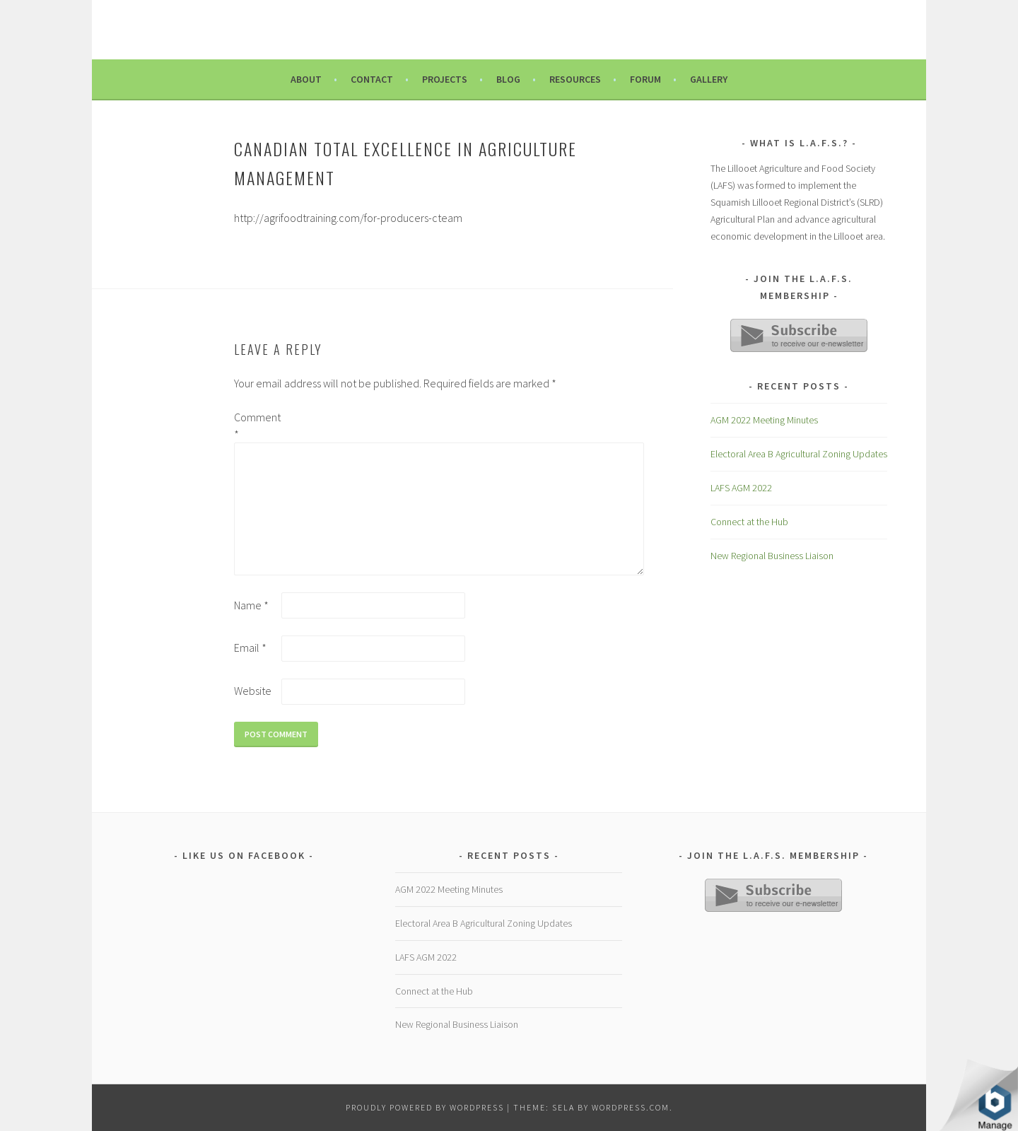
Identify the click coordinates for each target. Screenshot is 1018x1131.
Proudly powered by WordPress (425, 1107)
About (306, 79)
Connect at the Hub (749, 521)
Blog (508, 79)
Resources (575, 79)
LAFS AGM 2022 (741, 487)
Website (252, 691)
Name (251, 605)
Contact (372, 79)
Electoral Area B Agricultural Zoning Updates (798, 453)
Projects (444, 79)
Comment (256, 425)
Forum (645, 79)
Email (250, 647)
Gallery (708, 79)
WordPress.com (630, 1107)
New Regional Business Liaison (771, 555)
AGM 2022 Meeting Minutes (764, 420)
